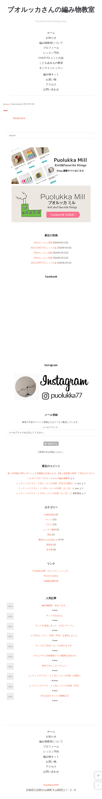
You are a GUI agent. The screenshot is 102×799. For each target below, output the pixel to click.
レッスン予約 (51, 52)
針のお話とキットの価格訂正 (55, 695)
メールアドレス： (51, 427)
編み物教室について (51, 42)
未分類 (49, 549)
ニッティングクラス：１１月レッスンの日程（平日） (54, 685)
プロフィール (51, 47)
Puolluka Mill (51, 784)
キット (49, 519)
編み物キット (51, 74)
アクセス (51, 84)
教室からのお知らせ (48, 539)
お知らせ (51, 37)
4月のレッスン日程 (43, 252)
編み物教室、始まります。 (55, 605)
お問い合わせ (51, 89)
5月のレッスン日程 (43, 242)
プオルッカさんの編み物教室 (51, 9)
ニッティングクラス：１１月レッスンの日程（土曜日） (55, 675)
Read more (19, 118)
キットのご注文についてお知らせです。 (54, 645)
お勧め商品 (49, 514)
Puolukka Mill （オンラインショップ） (51, 570)
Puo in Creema (51, 575)
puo (7, 104)
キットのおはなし (54, 615)
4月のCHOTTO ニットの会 (44, 247)
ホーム (51, 32)
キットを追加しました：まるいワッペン (54, 625)
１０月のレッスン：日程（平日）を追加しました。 (54, 635)
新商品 (49, 544)
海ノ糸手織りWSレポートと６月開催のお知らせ (31, 473)
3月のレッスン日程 (43, 257)
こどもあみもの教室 (51, 62)
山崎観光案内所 (51, 581)
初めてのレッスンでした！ (55, 665)
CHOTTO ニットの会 (51, 57)
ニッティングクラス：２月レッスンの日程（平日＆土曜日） (45, 483)
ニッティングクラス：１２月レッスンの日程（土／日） (45, 488)
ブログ (49, 524)
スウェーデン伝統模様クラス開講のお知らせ (54, 655)
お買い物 (51, 79)
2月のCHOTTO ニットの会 (44, 262)
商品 (49, 534)
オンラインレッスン (51, 67)
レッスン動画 (49, 529)
